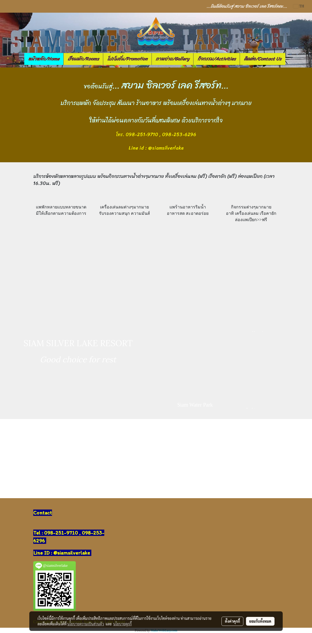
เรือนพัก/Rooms (83, 59)
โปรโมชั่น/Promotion (127, 59)
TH (298, 6)
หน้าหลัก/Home (43, 59)
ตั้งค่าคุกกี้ (232, 621)
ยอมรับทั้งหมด (260, 621)
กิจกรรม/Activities (216, 59)
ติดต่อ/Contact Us (262, 59)
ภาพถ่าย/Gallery (172, 59)
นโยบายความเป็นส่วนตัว (85, 623)
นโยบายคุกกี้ (122, 623)
